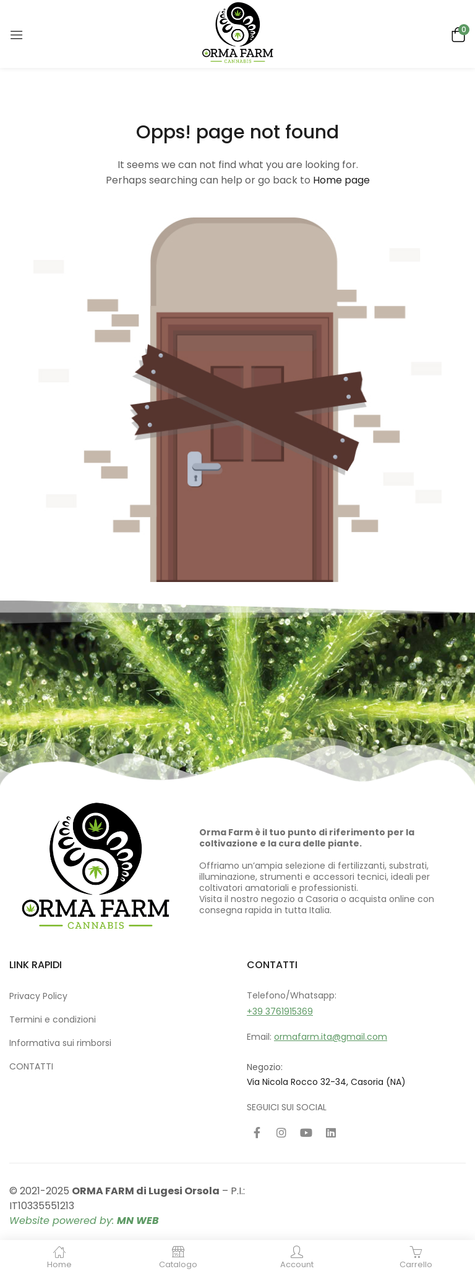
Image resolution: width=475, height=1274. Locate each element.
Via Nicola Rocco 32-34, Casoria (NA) (326, 1082)
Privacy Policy (38, 996)
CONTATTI (31, 1066)
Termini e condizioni (52, 1019)
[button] (456, 33)
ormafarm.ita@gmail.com (330, 1037)
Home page (341, 180)
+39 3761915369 (280, 1011)
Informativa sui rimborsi (60, 1043)
